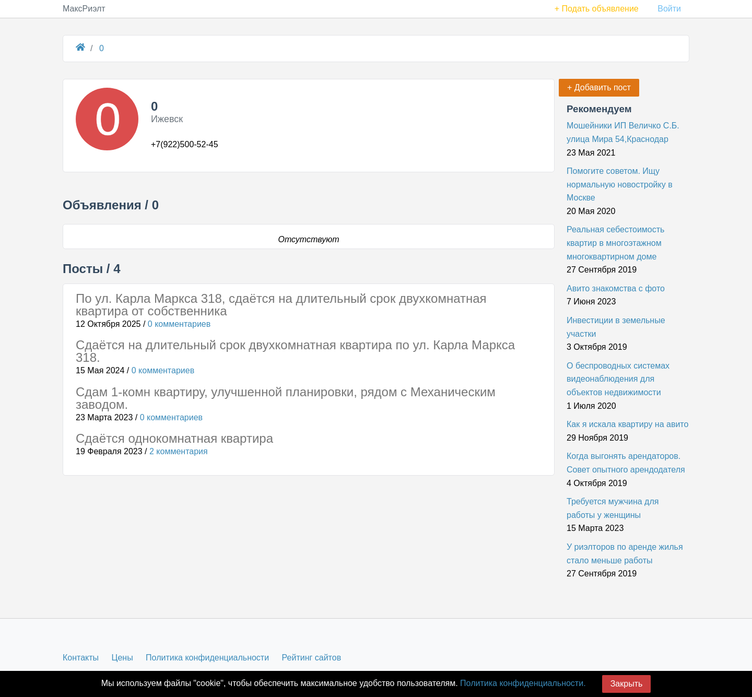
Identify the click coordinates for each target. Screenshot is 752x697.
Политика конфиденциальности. (522, 683)
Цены (122, 657)
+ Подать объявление (597, 8)
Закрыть (626, 683)
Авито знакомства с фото (616, 288)
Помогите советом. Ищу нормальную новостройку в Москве (620, 184)
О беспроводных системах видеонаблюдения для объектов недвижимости (618, 379)
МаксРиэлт (84, 8)
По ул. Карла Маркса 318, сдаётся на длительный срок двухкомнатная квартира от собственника (281, 304)
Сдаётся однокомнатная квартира (174, 438)
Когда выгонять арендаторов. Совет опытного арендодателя (626, 463)
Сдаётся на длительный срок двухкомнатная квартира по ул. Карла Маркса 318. (295, 351)
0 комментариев (179, 324)
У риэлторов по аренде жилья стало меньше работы (625, 553)
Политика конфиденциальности (207, 657)
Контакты (81, 657)
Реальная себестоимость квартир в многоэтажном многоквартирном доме (615, 243)
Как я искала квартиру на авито (627, 424)
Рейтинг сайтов (312, 657)
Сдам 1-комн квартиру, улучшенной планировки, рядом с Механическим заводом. (286, 398)
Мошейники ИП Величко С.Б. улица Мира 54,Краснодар (623, 132)
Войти (669, 8)
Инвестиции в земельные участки (616, 327)
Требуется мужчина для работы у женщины (613, 508)
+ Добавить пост (599, 87)
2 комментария (178, 451)
